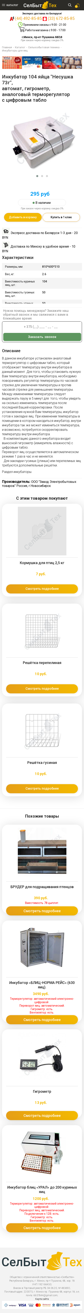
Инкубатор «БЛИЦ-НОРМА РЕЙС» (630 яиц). (42, 984)
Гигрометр (42, 1091)
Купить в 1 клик (61, 217)
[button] (37, 176)
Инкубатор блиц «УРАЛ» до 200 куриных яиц (42, 1189)
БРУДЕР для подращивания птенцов (42, 887)
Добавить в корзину (23, 217)
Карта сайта (42, 1299)
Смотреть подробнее (42, 589)
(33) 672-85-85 (61, 18)
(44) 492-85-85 (28, 18)
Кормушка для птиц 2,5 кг (42, 563)
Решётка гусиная (42, 762)
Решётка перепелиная (42, 663)
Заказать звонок (42, 337)
